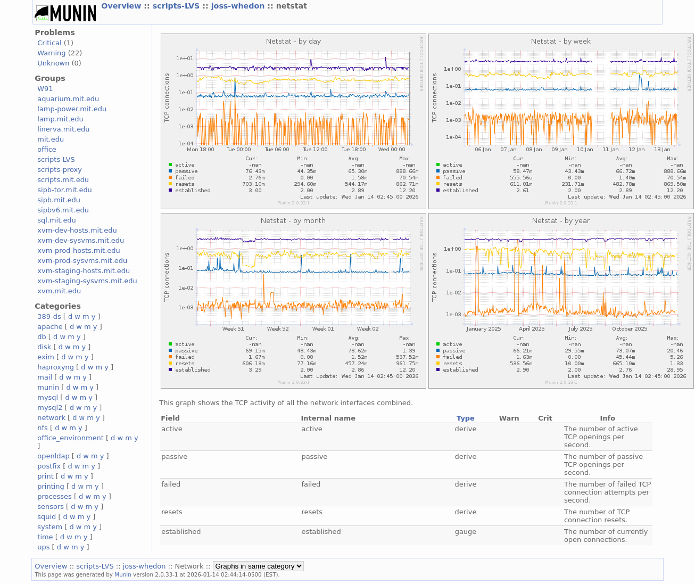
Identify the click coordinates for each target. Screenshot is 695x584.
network (51, 418)
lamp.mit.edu (60, 119)
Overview (122, 6)
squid (46, 517)
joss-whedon (239, 6)
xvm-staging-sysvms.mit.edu (87, 281)
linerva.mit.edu (63, 129)
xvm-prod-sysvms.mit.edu (82, 261)
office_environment (70, 438)
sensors (50, 507)
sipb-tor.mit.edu (64, 190)
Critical (49, 43)
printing (50, 486)
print (45, 476)
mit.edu (50, 139)
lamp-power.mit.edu (71, 109)
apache (49, 327)
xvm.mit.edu (59, 291)
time (45, 537)
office (46, 149)
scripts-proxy (59, 170)
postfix (49, 466)
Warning (51, 53)
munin (48, 387)
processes (54, 496)
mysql (47, 397)
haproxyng (55, 367)
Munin (122, 574)
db (41, 337)
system (49, 527)
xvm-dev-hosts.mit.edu (77, 230)
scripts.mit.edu (63, 180)
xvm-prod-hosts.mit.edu (78, 250)
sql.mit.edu (56, 220)
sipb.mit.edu (58, 200)
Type (466, 418)
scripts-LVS (178, 6)
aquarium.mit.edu (68, 99)
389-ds (49, 316)
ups (43, 547)
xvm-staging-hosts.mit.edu (83, 271)
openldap (53, 456)
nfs (42, 428)
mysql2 (49, 408)
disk (44, 347)
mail (44, 377)
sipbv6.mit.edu (63, 210)
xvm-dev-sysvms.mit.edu (80, 240)
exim (45, 357)
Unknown (53, 63)
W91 (45, 89)
